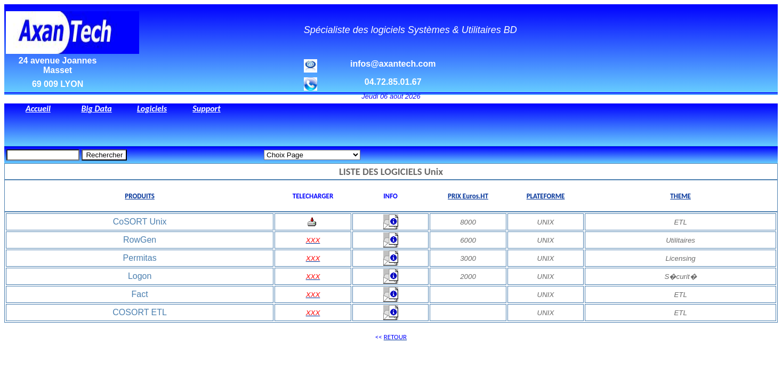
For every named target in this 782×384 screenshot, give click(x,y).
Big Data (96, 108)
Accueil (38, 108)
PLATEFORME (546, 196)
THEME (680, 196)
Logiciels (152, 108)
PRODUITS (140, 196)
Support (206, 108)
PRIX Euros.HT (468, 196)
